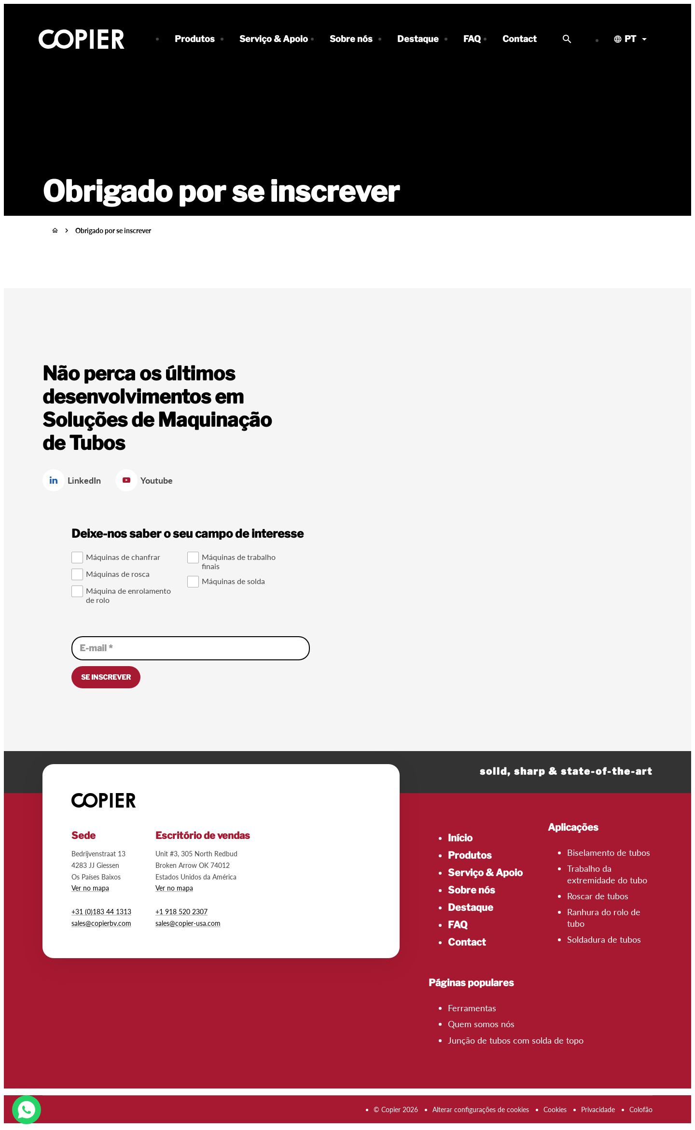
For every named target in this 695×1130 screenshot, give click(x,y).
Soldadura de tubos (604, 939)
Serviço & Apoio (485, 873)
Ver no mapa (90, 888)
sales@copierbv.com (101, 923)
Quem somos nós (481, 1023)
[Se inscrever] (105, 677)
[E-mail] (190, 648)
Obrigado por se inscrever (113, 230)
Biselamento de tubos (608, 852)
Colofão (641, 1109)
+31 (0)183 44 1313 (101, 911)
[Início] (55, 230)
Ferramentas (472, 1008)
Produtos (470, 855)
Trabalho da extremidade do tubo (607, 874)
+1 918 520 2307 (181, 911)
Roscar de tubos (597, 896)
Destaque (470, 907)
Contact (467, 942)
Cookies (555, 1109)
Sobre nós (471, 890)
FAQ (458, 925)
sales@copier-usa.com (188, 923)
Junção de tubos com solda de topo (516, 1040)
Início (460, 838)
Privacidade (598, 1109)
